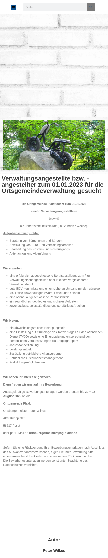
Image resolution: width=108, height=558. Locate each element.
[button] (13, 7)
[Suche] (91, 7)
